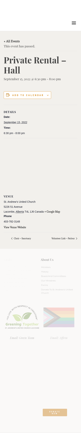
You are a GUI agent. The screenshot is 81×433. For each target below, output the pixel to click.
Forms (44, 285)
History (44, 271)
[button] (73, 22)
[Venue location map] (40, 165)
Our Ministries (48, 280)
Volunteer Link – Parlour (63, 238)
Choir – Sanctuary (22, 238)
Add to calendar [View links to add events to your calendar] (28, 95)
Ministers (46, 267)
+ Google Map (52, 211)
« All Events (12, 41)
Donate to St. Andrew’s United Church (57, 291)
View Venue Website (15, 227)
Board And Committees (53, 276)
